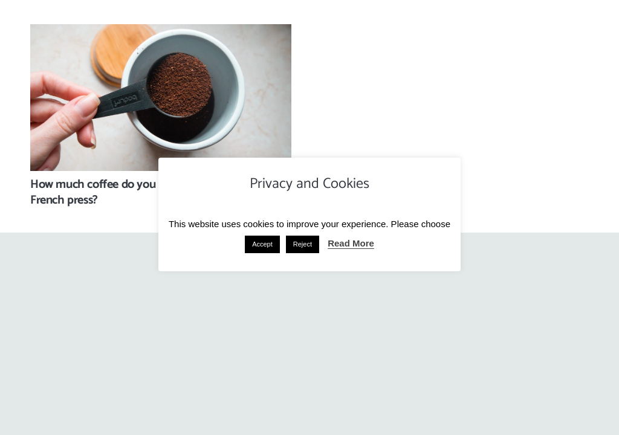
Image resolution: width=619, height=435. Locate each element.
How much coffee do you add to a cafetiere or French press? (144, 192)
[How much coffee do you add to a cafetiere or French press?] (160, 33)
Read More (351, 243)
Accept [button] (262, 244)
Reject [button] (302, 244)
